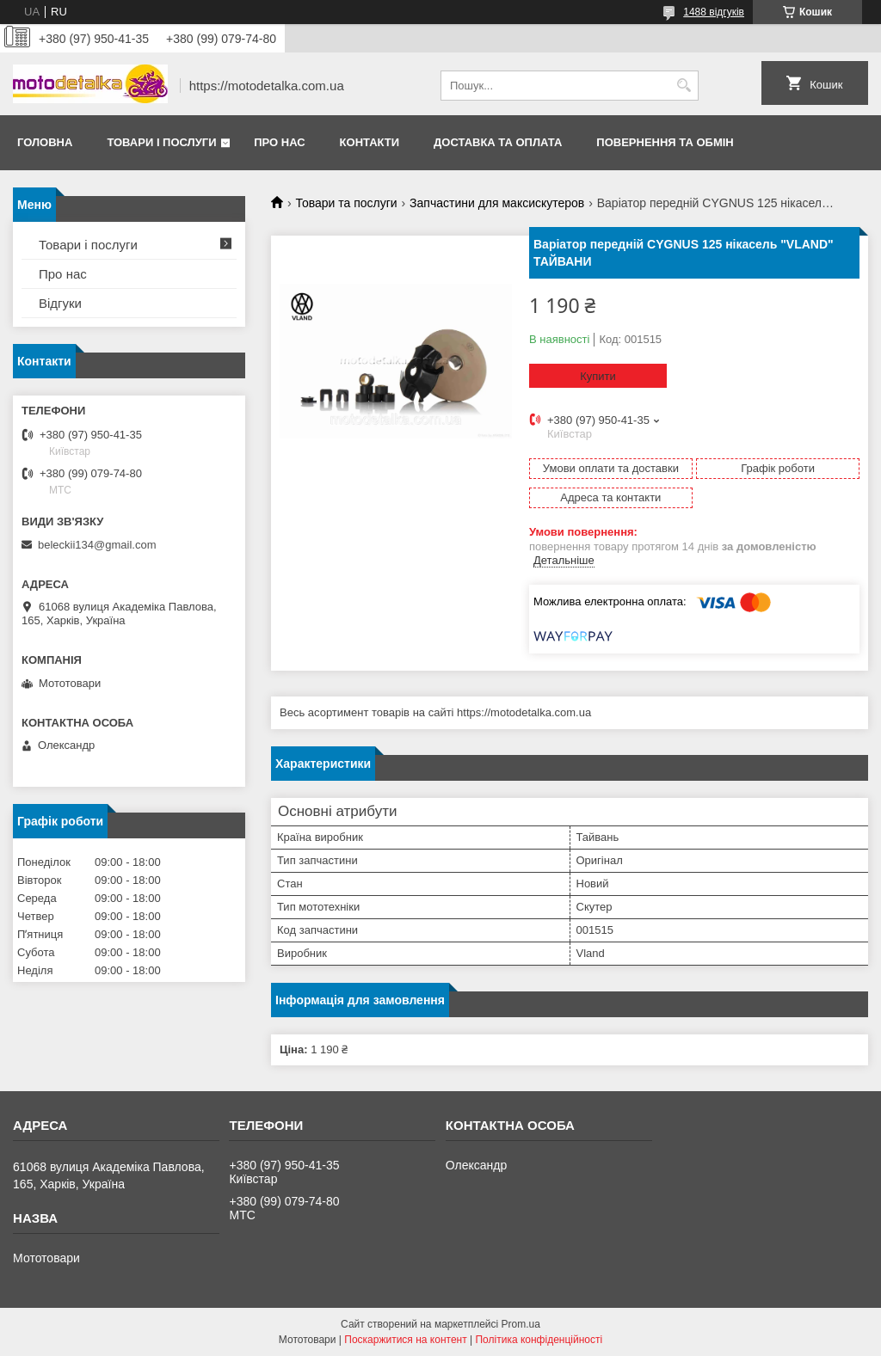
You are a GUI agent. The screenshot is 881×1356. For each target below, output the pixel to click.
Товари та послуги (346, 203)
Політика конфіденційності (538, 1340)
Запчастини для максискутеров (497, 203)
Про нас (279, 142)
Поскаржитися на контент (405, 1340)
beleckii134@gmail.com (97, 544)
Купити (598, 376)
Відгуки (60, 303)
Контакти (370, 142)
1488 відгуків (713, 12)
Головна (44, 142)
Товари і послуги (161, 142)
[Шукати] (683, 86)
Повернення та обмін (664, 142)
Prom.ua (521, 1324)
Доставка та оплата (498, 142)
